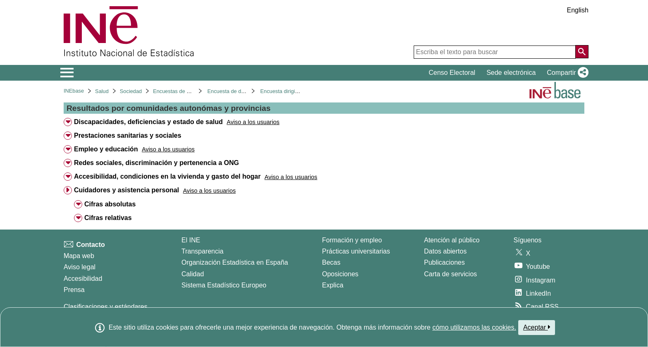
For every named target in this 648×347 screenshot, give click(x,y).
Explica (332, 285)
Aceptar (536, 327)
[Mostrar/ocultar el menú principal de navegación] (67, 72)
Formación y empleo (352, 240)
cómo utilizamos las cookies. (474, 327)
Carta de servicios (450, 274)
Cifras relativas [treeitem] (108, 217)
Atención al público (451, 240)
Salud (102, 91)
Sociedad (131, 91)
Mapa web (79, 255)
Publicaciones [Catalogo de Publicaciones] (444, 262)
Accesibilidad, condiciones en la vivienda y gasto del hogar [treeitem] (167, 176)
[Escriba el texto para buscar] (495, 52)
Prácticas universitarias (356, 251)
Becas (331, 262)
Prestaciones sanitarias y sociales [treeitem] (127, 135)
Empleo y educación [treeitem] (106, 149)
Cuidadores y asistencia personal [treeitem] (126, 190)
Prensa (74, 289)
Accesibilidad (83, 278)
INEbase (74, 91)
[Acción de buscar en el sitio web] (581, 51)
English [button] (577, 10)
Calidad (192, 274)
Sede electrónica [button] (511, 72)
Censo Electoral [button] (452, 72)
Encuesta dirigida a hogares (293, 91)
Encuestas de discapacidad (185, 91)
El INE (190, 240)
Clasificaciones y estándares (106, 306)
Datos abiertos (445, 251)
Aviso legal (79, 266)
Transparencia (202, 251)
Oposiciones (340, 274)
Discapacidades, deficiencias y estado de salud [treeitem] (148, 121)
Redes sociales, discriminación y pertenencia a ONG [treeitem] (156, 162)
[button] (565, 72)
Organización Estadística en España (234, 262)
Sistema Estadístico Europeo (223, 285)
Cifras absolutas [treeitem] (110, 204)
